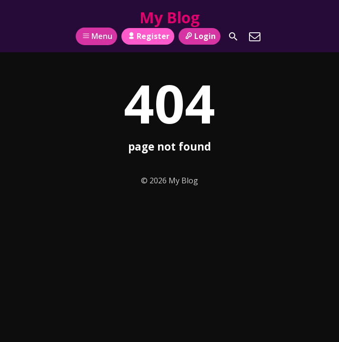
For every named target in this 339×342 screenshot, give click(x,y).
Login (199, 36)
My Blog (169, 17)
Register (148, 36)
